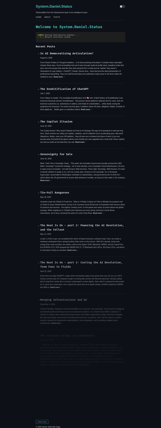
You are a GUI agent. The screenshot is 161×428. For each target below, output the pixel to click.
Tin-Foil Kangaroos (54, 191)
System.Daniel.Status (54, 6)
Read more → (59, 75)
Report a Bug (42, 420)
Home (38, 17)
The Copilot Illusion (56, 119)
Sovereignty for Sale (56, 152)
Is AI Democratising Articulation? (66, 51)
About (47, 17)
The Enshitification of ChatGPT (64, 87)
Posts (57, 17)
